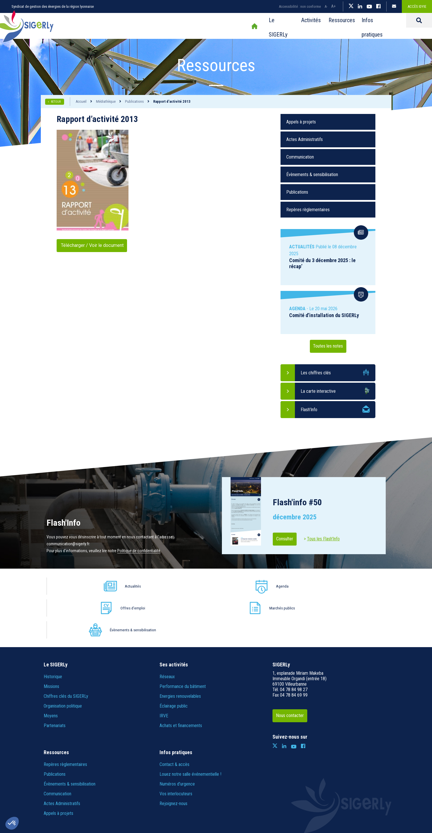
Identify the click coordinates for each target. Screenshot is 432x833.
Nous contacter (294, 672)
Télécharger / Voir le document (98, 246)
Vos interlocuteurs (176, 750)
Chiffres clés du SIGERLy (66, 652)
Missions (51, 642)
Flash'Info (309, 409)
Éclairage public (174, 662)
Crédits (236, 799)
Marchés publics (295, 586)
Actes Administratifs (304, 139)
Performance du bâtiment (183, 642)
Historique (53, 633)
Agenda (160, 586)
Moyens (51, 672)
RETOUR (56, 101)
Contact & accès (174, 720)
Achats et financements (181, 682)
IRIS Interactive (304, 799)
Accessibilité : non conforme (300, 6)
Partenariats (55, 682)
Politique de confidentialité (138, 550)
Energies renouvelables (180, 652)
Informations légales (157, 799)
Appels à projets (301, 122)
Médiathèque (106, 101)
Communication (300, 157)
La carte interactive (318, 391)
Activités (247, 26)
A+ (333, 6)
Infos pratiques (323, 26)
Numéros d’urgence (177, 740)
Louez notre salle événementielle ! (190, 730)
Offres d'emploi (227, 586)
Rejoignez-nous (173, 760)
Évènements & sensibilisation (312, 174)
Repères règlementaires (308, 209)
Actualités (92, 586)
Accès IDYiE (417, 6)
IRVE (164, 672)
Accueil (185, 26)
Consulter (289, 539)
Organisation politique (63, 662)
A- (326, 6)
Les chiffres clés (316, 372)
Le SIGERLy (213, 26)
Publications (134, 101)
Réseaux (167, 633)
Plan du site (124, 799)
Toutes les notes (327, 346)
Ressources (281, 26)
